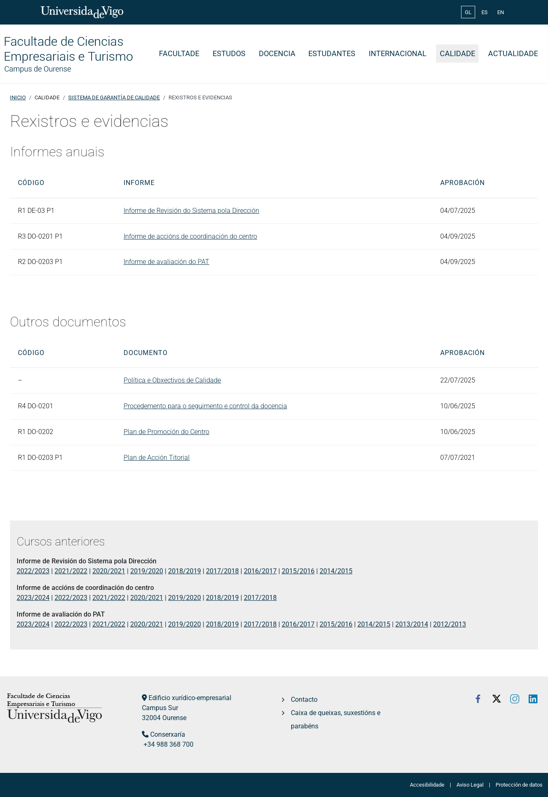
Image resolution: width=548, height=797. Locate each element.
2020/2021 (108, 571)
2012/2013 (449, 624)
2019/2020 (146, 571)
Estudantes (331, 53)
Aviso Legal (470, 785)
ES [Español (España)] (484, 12)
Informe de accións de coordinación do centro (190, 236)
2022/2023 (33, 571)
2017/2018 (222, 571)
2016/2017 (260, 571)
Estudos (229, 53)
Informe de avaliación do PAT (166, 262)
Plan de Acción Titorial (157, 457)
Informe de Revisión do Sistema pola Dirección (191, 211)
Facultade (179, 53)
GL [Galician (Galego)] (468, 12)
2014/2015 (336, 571)
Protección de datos (519, 785)
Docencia (277, 53)
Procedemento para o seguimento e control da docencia (205, 406)
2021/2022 (71, 571)
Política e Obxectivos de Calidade (172, 380)
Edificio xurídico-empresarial (190, 698)
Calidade (457, 53)
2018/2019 (184, 571)
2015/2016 (298, 571)
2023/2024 (33, 598)
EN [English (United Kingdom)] (500, 12)
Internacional (397, 53)
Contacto (304, 699)
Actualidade (513, 53)
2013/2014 (411, 624)
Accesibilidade (427, 785)
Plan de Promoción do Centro (166, 432)
